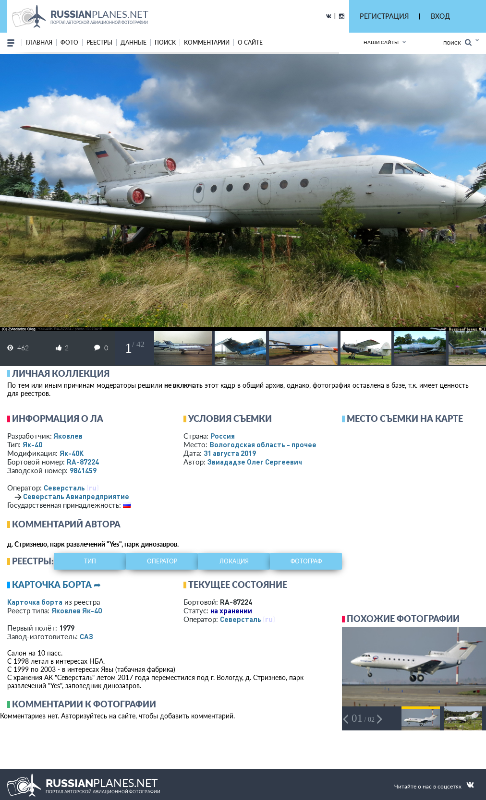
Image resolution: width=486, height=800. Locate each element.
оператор (162, 561)
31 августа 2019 (230, 453)
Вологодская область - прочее (262, 444)
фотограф (306, 561)
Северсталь (64, 487)
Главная (39, 42)
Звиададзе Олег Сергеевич (254, 461)
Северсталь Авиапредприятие (76, 496)
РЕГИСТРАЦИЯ (384, 16)
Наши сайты (381, 42)
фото (69, 42)
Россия (222, 435)
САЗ (86, 636)
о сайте (250, 42)
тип (90, 561)
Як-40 (32, 444)
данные (133, 42)
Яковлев (68, 435)
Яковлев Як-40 (76, 610)
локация (234, 561)
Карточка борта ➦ (56, 584)
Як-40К (72, 453)
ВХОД (440, 16)
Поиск (457, 42)
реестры (99, 42)
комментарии (207, 42)
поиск (165, 42)
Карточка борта (34, 601)
